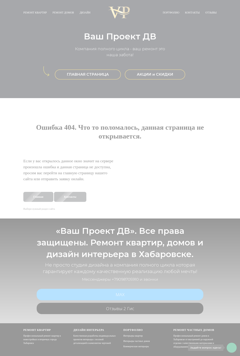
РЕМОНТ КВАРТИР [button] (35, 12)
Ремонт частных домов (193, 330)
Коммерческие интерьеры (136, 346)
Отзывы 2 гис (120, 308)
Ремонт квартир (37, 330)
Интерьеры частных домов (136, 341)
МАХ (120, 294)
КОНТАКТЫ (192, 12)
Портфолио (133, 330)
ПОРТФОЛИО (171, 12)
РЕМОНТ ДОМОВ (63, 12)
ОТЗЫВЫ (211, 12)
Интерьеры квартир (133, 336)
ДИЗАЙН (85, 12)
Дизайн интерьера (88, 330)
